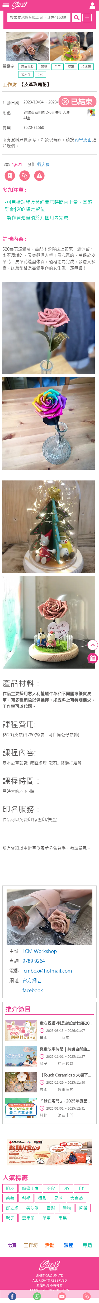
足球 (58, 1198)
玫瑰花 (86, 67)
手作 (81, 1188)
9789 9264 (33, 961)
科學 (26, 1198)
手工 (57, 67)
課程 (68, 1245)
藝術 (44, 67)
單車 (46, 1217)
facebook (32, 990)
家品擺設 (27, 67)
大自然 (76, 1198)
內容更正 (83, 139)
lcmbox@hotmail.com (47, 971)
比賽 (12, 1245)
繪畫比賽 (30, 1188)
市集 (62, 1217)
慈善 (10, 1198)
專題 (87, 1245)
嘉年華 (28, 1217)
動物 (67, 1208)
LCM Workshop (39, 951)
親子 (10, 1217)
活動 (49, 1245)
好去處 (12, 1208)
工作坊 (30, 1245)
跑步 (10, 1188)
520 (40, 74)
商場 (83, 1208)
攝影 (42, 1198)
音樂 (50, 1208)
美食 (50, 1188)
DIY (66, 1188)
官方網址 (31, 981)
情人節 (26, 74)
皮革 (71, 67)
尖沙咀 (32, 1208)
